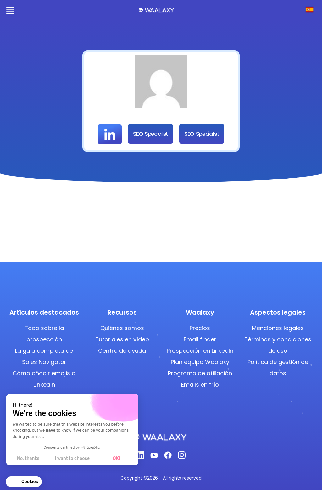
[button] (24, 481)
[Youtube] (154, 457)
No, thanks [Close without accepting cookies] (28, 458)
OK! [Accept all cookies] (116, 458)
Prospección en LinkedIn (200, 351)
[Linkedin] (140, 457)
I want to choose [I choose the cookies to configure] (72, 458)
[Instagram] (182, 457)
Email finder (200, 339)
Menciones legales (278, 328)
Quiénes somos (122, 328)
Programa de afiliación (200, 373)
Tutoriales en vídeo (122, 339)
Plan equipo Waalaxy (200, 362)
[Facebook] (168, 457)
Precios (200, 328)
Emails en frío (200, 384)
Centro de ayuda (122, 351)
